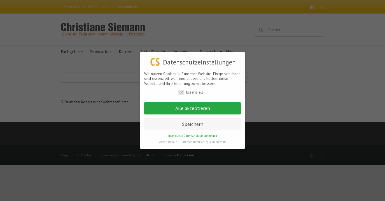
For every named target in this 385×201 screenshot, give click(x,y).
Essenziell (190, 92)
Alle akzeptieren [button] (192, 108)
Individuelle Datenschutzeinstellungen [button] (192, 135)
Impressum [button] (219, 142)
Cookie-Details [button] (168, 142)
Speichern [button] (192, 124)
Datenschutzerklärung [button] (195, 142)
